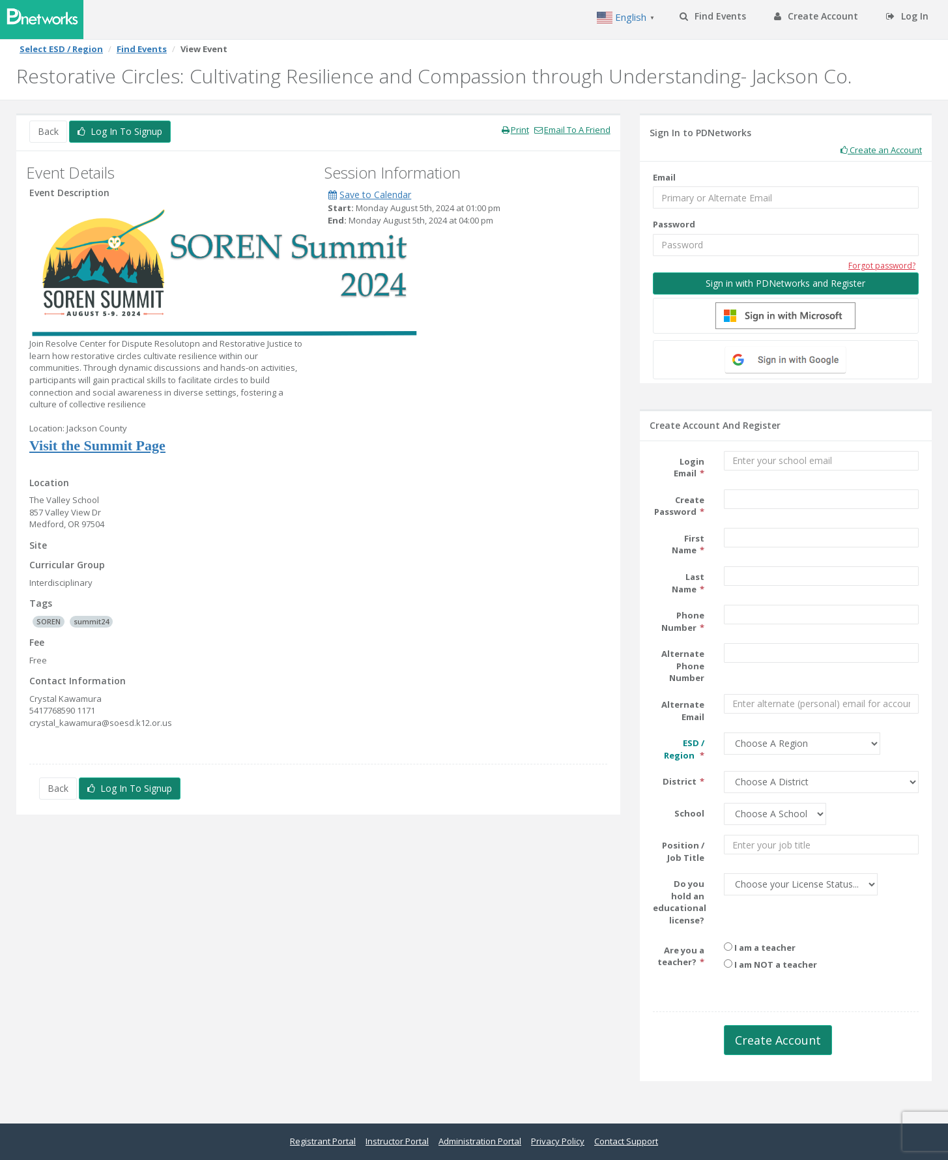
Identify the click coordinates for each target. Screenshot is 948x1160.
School (689, 813)
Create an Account (881, 150)
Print (515, 130)
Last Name (688, 583)
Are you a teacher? (680, 956)
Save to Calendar (369, 194)
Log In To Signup (120, 131)
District (680, 781)
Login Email (689, 468)
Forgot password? (881, 265)
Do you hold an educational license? (679, 902)
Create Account (816, 16)
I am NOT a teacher (770, 964)
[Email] (786, 197)
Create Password (679, 506)
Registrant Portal (323, 1141)
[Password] (786, 245)
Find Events (713, 16)
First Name (688, 544)
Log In (907, 16)
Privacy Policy (557, 1141)
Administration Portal (479, 1141)
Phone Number (682, 621)
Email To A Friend (572, 130)
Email (664, 177)
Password (674, 224)
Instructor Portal (397, 1141)
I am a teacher (760, 947)
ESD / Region (684, 749)
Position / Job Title (683, 851)
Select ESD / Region (61, 49)
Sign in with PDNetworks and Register (785, 283)
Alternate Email (682, 711)
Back (48, 131)
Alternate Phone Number (682, 666)
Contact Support (626, 1141)
